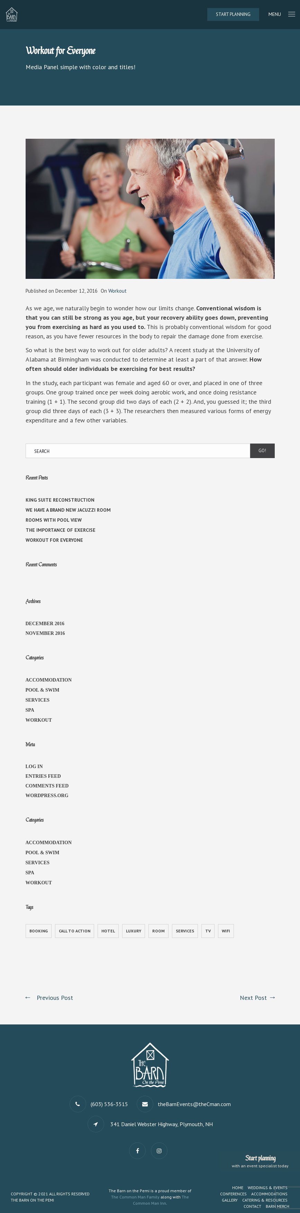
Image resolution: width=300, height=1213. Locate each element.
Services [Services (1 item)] (185, 930)
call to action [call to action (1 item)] (74, 930)
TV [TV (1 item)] (208, 930)
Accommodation (49, 680)
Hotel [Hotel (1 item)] (108, 930)
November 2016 (45, 633)
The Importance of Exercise (61, 530)
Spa (30, 710)
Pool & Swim (43, 690)
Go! (262, 451)
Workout (117, 291)
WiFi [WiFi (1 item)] (226, 930)
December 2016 (45, 623)
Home (237, 1187)
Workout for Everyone (54, 540)
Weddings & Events (268, 1187)
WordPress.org (47, 795)
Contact (252, 1206)
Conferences (233, 1193)
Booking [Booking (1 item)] (38, 930)
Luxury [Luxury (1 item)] (133, 930)
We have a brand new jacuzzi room (68, 510)
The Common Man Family (135, 1197)
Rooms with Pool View (54, 520)
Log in (34, 766)
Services (38, 700)
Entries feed (43, 776)
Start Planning (233, 14)
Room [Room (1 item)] (158, 930)
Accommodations (269, 1193)
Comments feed (47, 785)
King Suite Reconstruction (60, 500)
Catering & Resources (265, 1200)
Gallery (230, 1200)
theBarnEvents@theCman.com (194, 1104)
